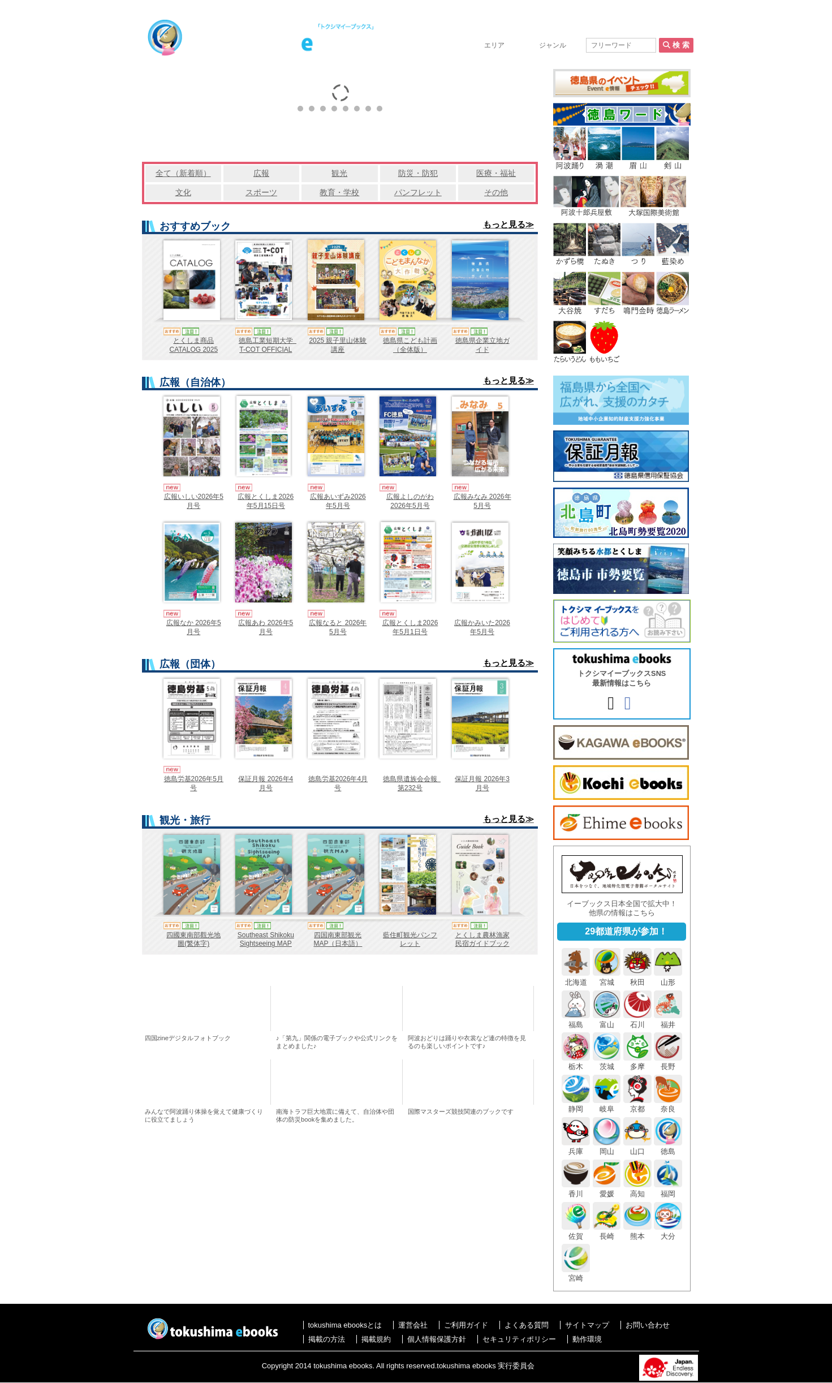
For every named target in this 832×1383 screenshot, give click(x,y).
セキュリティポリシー (519, 1339)
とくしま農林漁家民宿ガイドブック (482, 939)
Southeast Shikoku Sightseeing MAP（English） (266, 944)
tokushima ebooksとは (533, 29)
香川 (576, 1188)
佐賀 (576, 1231)
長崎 (607, 1231)
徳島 (668, 1147)
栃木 (576, 1062)
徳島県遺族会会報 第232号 (413, 783)
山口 (637, 1147)
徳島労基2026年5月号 (193, 783)
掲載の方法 (607, 29)
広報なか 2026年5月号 (193, 627)
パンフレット (418, 192)
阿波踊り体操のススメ (206, 1082)
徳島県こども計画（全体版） (410, 345)
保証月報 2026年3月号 (482, 783)
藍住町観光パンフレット (410, 939)
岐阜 (607, 1104)
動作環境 (587, 1339)
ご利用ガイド (466, 1325)
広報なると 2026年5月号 (338, 627)
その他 (496, 192)
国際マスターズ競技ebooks (469, 1082)
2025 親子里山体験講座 (338, 345)
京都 (637, 1104)
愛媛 (607, 1188)
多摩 (637, 1062)
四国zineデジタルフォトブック (206, 1008)
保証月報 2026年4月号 (265, 783)
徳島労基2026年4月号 (338, 783)
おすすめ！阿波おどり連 (469, 1008)
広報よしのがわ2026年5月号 (410, 501)
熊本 (637, 1231)
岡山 (607, 1147)
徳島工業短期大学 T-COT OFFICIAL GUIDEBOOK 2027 (267, 349)
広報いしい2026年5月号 (193, 501)
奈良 (668, 1104)
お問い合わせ (664, 29)
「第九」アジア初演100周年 (338, 1008)
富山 (607, 1019)
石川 (637, 1019)
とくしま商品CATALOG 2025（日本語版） (193, 349)
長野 (668, 1062)
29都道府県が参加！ (626, 931)
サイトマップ (587, 1325)
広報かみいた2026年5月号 (482, 627)
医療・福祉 (496, 173)
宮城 (607, 977)
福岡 (668, 1188)
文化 (183, 192)
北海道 (576, 977)
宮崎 (576, 1273)
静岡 (576, 1104)
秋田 (637, 977)
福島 (576, 1019)
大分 (668, 1231)
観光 (339, 173)
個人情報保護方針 (436, 1339)
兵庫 (576, 1147)
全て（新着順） (183, 173)
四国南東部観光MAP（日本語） (337, 939)
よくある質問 (527, 1325)
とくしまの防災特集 (338, 1082)
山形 (668, 977)
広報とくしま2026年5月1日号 (410, 627)
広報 (261, 173)
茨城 (607, 1062)
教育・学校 (339, 192)
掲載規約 (376, 1339)
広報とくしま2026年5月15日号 (266, 501)
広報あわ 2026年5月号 (265, 627)
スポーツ (261, 192)
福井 (668, 1019)
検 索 (676, 45)
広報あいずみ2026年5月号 (338, 501)
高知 (637, 1188)
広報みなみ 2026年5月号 (482, 501)
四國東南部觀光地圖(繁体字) (193, 939)
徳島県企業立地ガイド (482, 345)
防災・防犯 (418, 173)
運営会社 (413, 1325)
